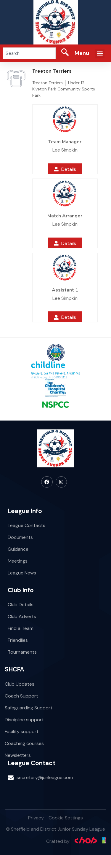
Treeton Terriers (47, 82)
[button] (99, 53)
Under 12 (76, 82)
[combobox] (29, 53)
